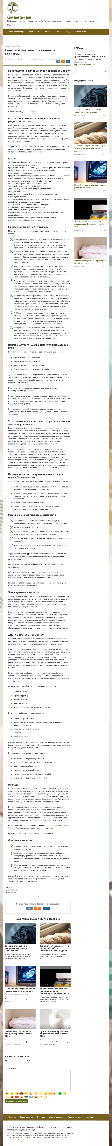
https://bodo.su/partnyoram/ (85, 65)
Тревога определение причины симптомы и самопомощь (16, 948)
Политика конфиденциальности (50, 1117)
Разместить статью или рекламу (81, 1117)
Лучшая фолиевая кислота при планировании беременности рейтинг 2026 (54, 991)
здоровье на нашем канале (57, 826)
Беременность (34, 32)
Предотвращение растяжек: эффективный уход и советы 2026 (54, 1033)
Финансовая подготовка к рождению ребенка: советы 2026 (19, 1033)
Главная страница (16, 32)
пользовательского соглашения (19, 1137)
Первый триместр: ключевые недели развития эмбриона (20, 989)
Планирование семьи (53, 32)
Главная (12, 1117)
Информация (80, 32)
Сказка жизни (19, 17)
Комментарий (10, 1068)
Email (29, 1060)
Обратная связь (26, 1117)
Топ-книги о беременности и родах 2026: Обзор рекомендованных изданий (54, 948)
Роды (68, 32)
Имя (6, 1060)
